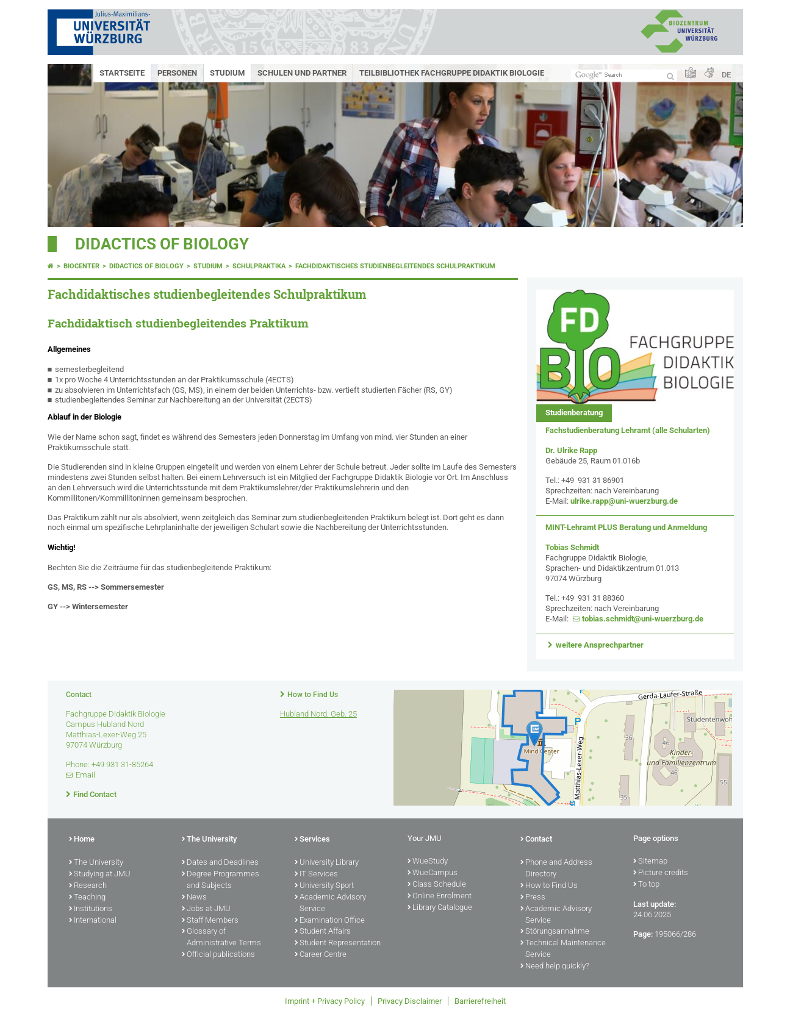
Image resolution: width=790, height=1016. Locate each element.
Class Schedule (437, 884)
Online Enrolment (440, 896)
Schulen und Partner (302, 72)
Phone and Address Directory (556, 868)
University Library (327, 862)
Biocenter (81, 266)
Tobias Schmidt (572, 547)
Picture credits (660, 873)
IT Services (316, 874)
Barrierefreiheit (480, 1001)
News (194, 897)
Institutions (90, 909)
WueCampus (433, 873)
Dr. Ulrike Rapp (571, 450)
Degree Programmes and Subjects (220, 880)
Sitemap (650, 861)
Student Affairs (323, 931)
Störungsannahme (554, 931)
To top (646, 884)
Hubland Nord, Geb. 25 (318, 713)
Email (85, 774)
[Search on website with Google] (624, 75)
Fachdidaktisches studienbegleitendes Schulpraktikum (395, 266)
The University (96, 862)
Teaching (87, 897)
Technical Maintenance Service (563, 949)
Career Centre (321, 955)
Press (532, 897)
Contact (536, 839)
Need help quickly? (554, 966)
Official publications (218, 955)
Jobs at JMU (206, 909)
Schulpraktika (258, 266)
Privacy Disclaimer (410, 1001)
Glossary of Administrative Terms (221, 937)
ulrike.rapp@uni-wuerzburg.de (624, 501)
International (93, 920)
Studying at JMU (100, 874)
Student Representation (338, 943)
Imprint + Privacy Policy (325, 1001)
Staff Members (210, 920)
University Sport (324, 886)
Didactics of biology (162, 244)
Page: (643, 934)
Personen (177, 72)
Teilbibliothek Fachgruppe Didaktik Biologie (451, 72)
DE (726, 74)
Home (82, 839)
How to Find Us (312, 694)
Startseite (122, 72)
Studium (227, 72)
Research (88, 886)
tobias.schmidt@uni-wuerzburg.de (642, 618)
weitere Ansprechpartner (600, 644)
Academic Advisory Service (330, 903)
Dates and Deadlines (220, 862)
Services (312, 839)
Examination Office (330, 920)
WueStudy (428, 861)
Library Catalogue (440, 908)
